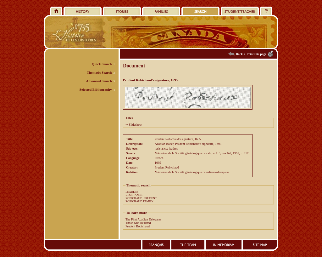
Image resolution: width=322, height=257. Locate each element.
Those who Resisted (138, 223)
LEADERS (131, 191)
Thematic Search (99, 72)
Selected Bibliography (96, 89)
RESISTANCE (133, 195)
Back (239, 54)
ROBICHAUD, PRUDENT (141, 198)
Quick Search (102, 64)
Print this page (256, 54)
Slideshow (135, 124)
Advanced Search (99, 81)
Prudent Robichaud (137, 226)
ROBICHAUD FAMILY (139, 201)
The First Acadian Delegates (143, 219)
